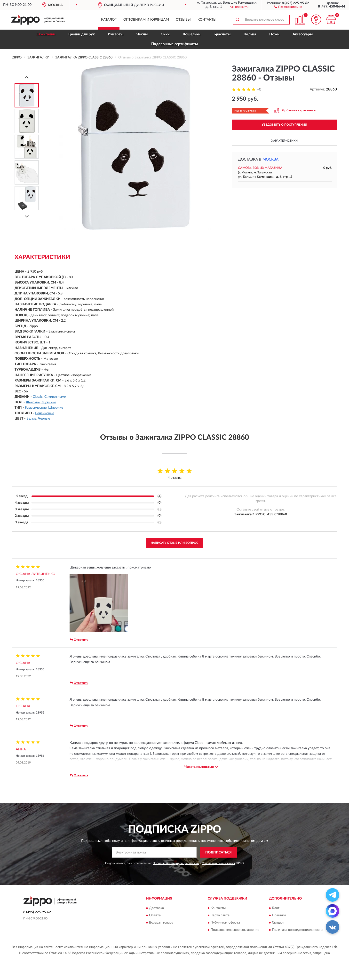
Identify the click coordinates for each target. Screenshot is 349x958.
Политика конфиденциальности (297, 930)
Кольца (250, 34)
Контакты (207, 19)
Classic (38, 396)
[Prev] (27, 77)
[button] (288, 6)
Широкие (55, 407)
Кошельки (191, 34)
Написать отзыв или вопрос (174, 542)
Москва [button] (270, 159)
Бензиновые (44, 413)
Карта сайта (220, 915)
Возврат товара (161, 922)
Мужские (48, 402)
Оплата (155, 915)
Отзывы (183, 19)
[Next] (27, 216)
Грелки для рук (81, 34)
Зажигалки (45, 34)
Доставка (156, 908)
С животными (55, 396)
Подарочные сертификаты (174, 44)
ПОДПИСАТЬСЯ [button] (218, 852)
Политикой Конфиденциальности (176, 863)
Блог (275, 908)
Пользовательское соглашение (235, 930)
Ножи (274, 34)
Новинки (279, 915)
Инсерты (115, 34)
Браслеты (222, 34)
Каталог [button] (109, 19)
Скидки (278, 922)
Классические (36, 407)
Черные (44, 418)
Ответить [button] (79, 639)
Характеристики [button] (284, 140)
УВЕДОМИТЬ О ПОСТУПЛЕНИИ (284, 124)
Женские (33, 402)
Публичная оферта (225, 922)
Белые (31, 418)
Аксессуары (303, 34)
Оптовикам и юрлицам (146, 19)
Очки (165, 34)
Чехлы (142, 34)
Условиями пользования (218, 863)
